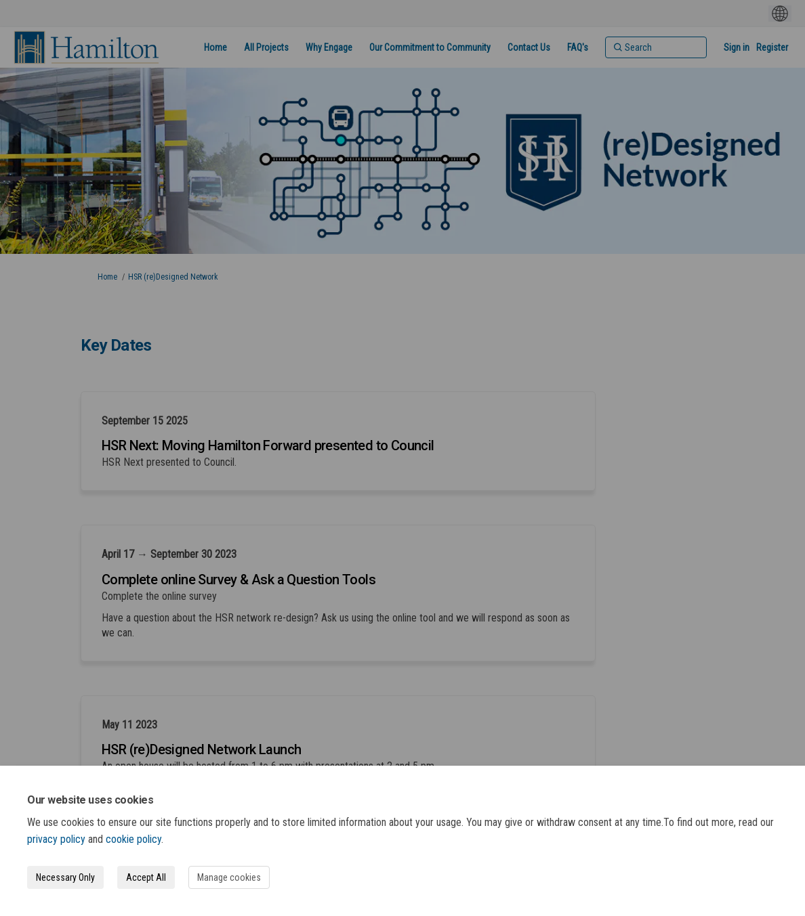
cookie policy (133, 839)
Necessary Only (65, 877)
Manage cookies (229, 877)
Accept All (146, 877)
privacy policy (56, 839)
